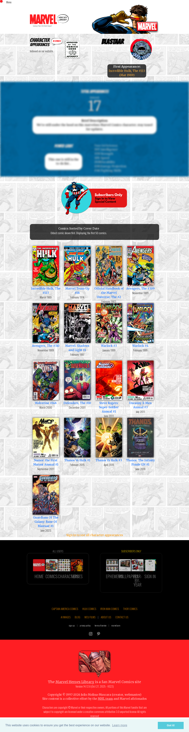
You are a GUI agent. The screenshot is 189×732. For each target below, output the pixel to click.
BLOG (77, 627)
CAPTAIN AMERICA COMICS (65, 618)
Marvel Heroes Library (74, 691)
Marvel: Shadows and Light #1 (77, 327)
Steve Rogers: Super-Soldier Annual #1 (108, 386)
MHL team (105, 708)
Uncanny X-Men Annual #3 (140, 384)
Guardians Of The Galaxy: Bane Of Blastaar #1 (45, 501)
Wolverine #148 (45, 382)
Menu (8, 2)
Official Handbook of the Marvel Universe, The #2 (108, 272)
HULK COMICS (89, 618)
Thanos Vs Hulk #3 (108, 439)
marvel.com (115, 635)
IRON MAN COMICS (109, 618)
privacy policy (85, 635)
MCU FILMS (90, 627)
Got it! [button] (171, 725)
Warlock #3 (108, 325)
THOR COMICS (130, 618)
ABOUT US (106, 627)
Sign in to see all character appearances (94, 535)
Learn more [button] (119, 725)
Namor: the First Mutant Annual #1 (45, 441)
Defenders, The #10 (77, 382)
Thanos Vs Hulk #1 (77, 439)
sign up (72, 635)
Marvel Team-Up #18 (77, 270)
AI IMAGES (66, 627)
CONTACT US (121, 627)
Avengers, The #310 (45, 325)
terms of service (100, 635)
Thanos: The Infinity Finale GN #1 (140, 441)
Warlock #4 (140, 325)
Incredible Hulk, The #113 (45, 270)
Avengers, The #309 (140, 267)
